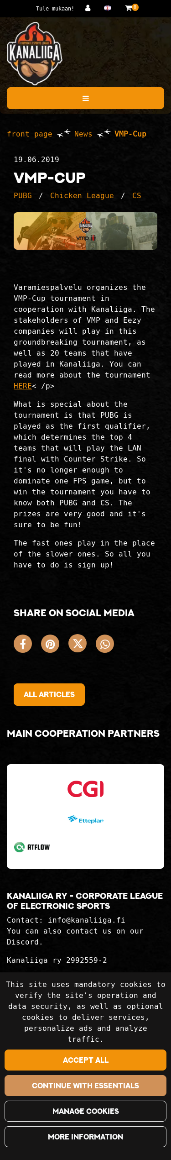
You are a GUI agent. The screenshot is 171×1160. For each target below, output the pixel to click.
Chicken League (82, 195)
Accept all (86, 1060)
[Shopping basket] (128, 8)
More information (85, 1136)
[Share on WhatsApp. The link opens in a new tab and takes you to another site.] (107, 645)
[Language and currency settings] (110, 8)
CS (136, 195)
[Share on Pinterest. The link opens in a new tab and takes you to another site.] (54, 645)
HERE (23, 386)
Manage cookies (85, 1111)
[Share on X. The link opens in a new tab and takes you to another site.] (82, 645)
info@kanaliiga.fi (86, 920)
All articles (49, 694)
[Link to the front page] (34, 53)
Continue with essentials (85, 1085)
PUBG (23, 195)
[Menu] (85, 98)
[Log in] (90, 8)
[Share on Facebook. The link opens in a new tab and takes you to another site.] (27, 645)
